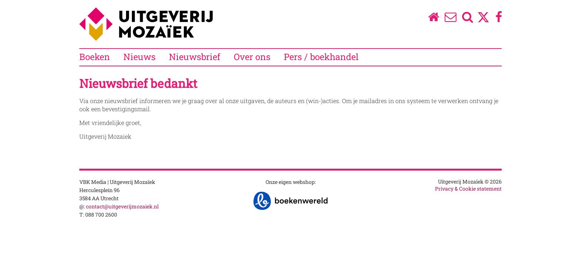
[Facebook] (499, 19)
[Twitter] (483, 21)
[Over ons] (450, 19)
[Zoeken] (467, 19)
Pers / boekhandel (321, 57)
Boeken (94, 57)
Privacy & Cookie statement (468, 188)
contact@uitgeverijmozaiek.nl (122, 206)
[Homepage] (433, 19)
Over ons (252, 57)
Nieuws (139, 57)
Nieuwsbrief (194, 57)
